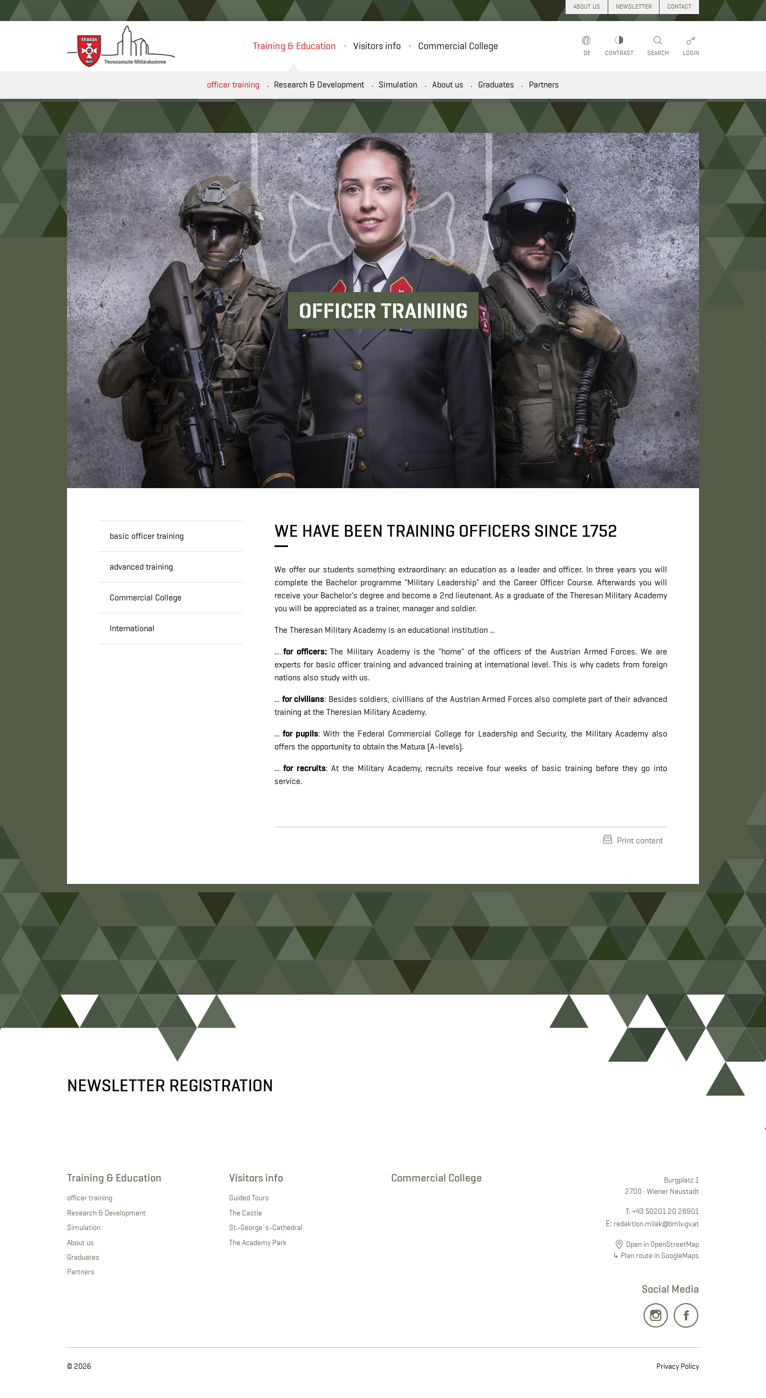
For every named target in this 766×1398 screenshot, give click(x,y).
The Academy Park (258, 1242)
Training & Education (294, 45)
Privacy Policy (677, 1366)
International (132, 628)
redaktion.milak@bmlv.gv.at (656, 1223)
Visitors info (377, 45)
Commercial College (458, 45)
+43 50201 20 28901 (665, 1211)
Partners (544, 84)
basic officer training (147, 536)
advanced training (141, 567)
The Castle (245, 1212)
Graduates (496, 84)
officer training (233, 84)
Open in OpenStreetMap (662, 1244)
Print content (633, 840)
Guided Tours (249, 1197)
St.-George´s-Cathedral (266, 1227)
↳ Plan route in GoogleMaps (656, 1255)
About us (447, 84)
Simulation (398, 84)
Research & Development (319, 84)
